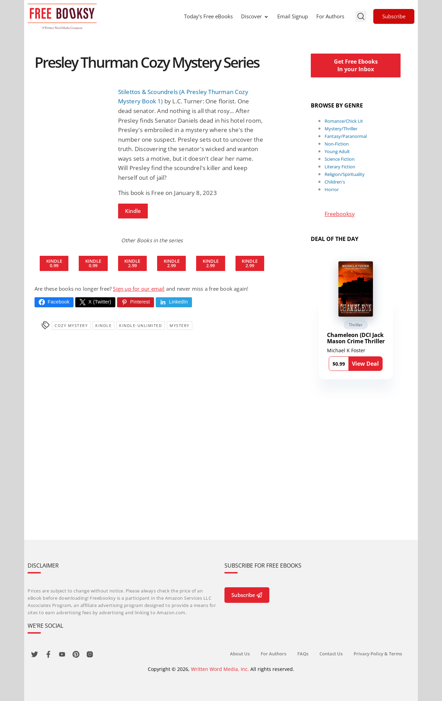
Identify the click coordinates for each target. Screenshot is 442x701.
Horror (332, 189)
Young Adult (337, 151)
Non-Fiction (337, 144)
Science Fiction (340, 159)
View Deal (365, 363)
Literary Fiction (340, 166)
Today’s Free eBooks (208, 16)
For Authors (330, 16)
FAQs (302, 654)
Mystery (180, 325)
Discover (255, 16)
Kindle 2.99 (132, 263)
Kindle (133, 210)
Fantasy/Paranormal (346, 136)
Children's (335, 182)
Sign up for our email (138, 288)
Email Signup (292, 16)
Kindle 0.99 (54, 263)
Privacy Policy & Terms (378, 654)
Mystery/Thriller (341, 128)
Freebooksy (340, 214)
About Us (240, 654)
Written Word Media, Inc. (220, 669)
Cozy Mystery (71, 325)
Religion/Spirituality (345, 174)
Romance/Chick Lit (344, 121)
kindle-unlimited (140, 325)
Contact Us (331, 654)
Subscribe (393, 16)
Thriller (356, 325)
